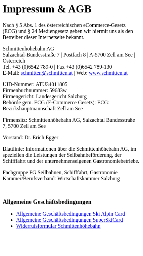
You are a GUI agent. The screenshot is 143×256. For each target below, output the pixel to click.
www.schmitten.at (108, 73)
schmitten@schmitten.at (47, 73)
